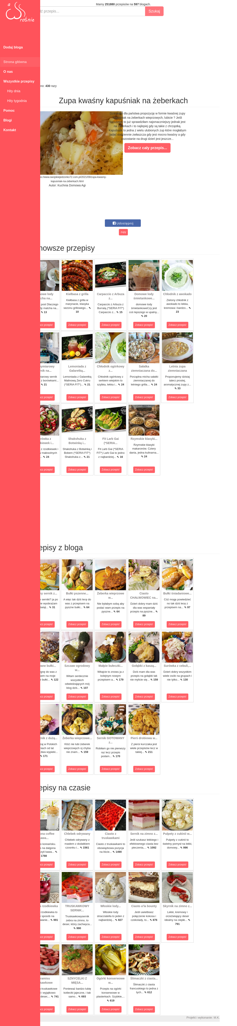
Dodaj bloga (13, 47)
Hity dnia (11, 91)
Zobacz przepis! (59, 324)
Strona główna (15, 62)
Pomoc (9, 110)
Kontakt (9, 130)
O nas (8, 71)
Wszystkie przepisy (18, 81)
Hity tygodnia (15, 101)
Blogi (7, 120)
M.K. (232, 1017)
